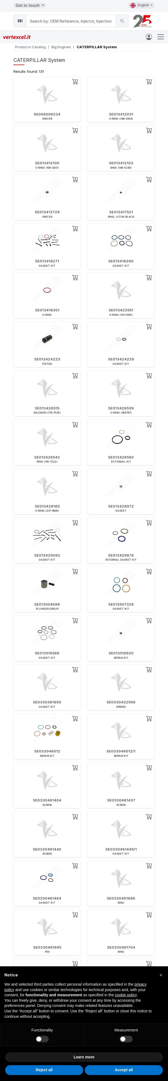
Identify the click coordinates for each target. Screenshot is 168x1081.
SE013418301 (47, 310)
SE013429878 (121, 555)
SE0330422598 (120, 702)
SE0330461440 (47, 849)
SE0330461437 (121, 800)
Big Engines (61, 47)
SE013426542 (47, 457)
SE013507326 (121, 604)
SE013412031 (121, 114)
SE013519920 (121, 653)
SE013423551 (121, 310)
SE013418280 (121, 261)
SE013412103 (121, 163)
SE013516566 (47, 653)
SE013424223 (47, 359)
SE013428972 (121, 506)
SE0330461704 (121, 947)
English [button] (140, 5)
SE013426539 (121, 408)
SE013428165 (47, 506)
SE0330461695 (47, 947)
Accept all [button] (124, 1070)
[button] (161, 975)
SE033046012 (47, 751)
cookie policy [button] (126, 995)
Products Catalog (30, 47)
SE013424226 (121, 359)
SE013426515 (47, 408)
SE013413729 (47, 212)
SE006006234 (47, 114)
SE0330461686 (121, 898)
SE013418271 (47, 261)
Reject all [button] (44, 1070)
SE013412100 (47, 163)
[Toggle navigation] (161, 37)
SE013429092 (47, 555)
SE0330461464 (47, 898)
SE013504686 (47, 604)
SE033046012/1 (120, 751)
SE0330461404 (47, 800)
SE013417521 (121, 212)
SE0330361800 (47, 702)
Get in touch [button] (28, 5)
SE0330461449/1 (121, 849)
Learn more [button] (84, 1057)
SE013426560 (121, 457)
